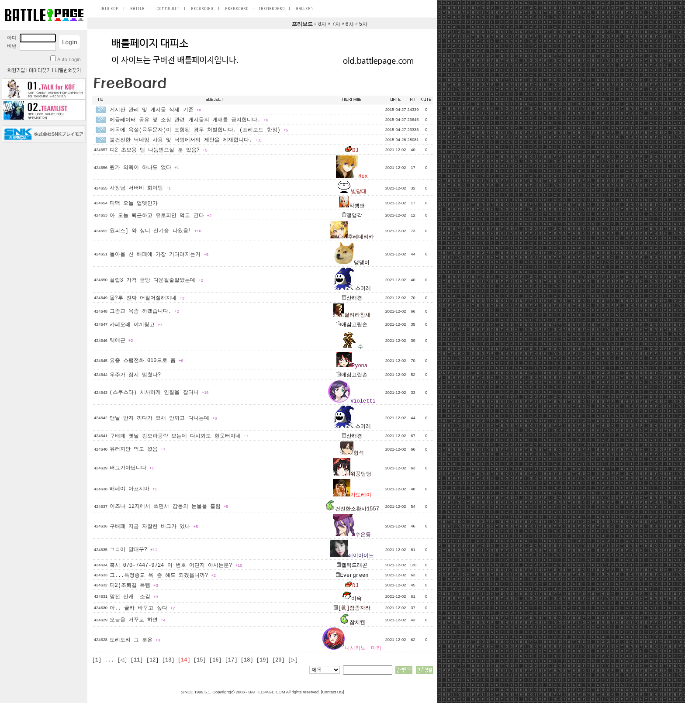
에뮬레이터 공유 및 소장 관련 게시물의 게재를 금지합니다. (189, 120)
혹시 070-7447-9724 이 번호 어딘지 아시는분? (176, 565)
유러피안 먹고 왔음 (138, 449)
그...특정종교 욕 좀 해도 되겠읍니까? (163, 575)
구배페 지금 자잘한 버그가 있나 (154, 527)
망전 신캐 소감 (134, 597)
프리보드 (302, 24)
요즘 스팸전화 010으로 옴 (146, 361)
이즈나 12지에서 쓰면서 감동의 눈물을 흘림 (169, 506)
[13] (168, 660)
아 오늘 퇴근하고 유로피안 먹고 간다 (161, 216)
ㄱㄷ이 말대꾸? (133, 550)
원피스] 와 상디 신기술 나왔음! (155, 231)
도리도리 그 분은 (135, 640)
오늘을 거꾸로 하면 (138, 620)
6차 (350, 24)
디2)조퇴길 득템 (134, 585)
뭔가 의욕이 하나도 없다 (144, 168)
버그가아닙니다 (132, 468)
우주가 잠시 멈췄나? (135, 375)
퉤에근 (121, 341)
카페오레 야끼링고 (136, 325)
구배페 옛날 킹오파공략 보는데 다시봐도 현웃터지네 (179, 436)
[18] (247, 660)
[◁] (122, 660)
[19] (262, 660)
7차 (336, 24)
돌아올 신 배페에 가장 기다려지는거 (159, 255)
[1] (97, 660)
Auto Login (65, 59)
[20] (278, 660)
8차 (322, 24)
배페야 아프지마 (133, 489)
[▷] (293, 660)
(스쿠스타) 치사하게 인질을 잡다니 (159, 392)
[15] (200, 660)
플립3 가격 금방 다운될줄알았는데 (157, 280)
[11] (137, 660)
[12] (152, 660)
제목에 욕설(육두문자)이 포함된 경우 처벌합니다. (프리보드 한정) (199, 130)
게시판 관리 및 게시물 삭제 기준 (155, 110)
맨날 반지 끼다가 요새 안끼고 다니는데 (163, 418)
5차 (363, 24)
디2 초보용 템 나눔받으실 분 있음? (159, 150)
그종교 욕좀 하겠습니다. (144, 311)
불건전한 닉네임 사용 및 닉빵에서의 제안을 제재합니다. (186, 140)
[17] (231, 660)
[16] (215, 660)
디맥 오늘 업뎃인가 (134, 203)
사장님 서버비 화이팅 (140, 188)
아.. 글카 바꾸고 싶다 (142, 608)
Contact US (332, 692)
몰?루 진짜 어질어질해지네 (147, 298)
